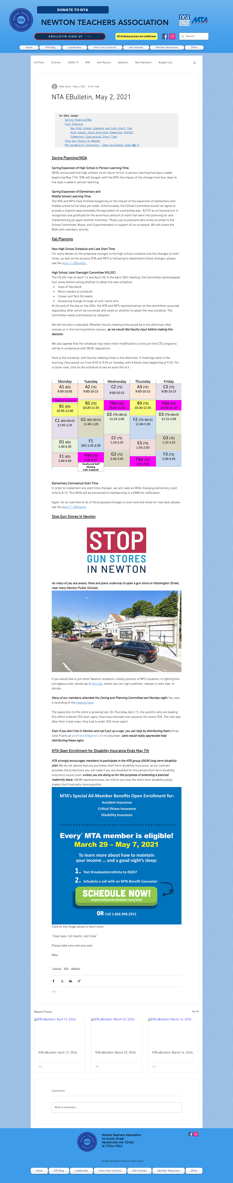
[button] (136, 47)
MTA (87, 62)
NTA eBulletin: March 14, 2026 (172, 1053)
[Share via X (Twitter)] (62, 981)
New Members (143, 62)
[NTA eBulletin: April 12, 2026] (59, 1032)
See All (195, 1011)
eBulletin (123, 62)
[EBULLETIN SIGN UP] (70, 36)
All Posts (39, 62)
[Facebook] (165, 36)
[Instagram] (172, 36)
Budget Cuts (165, 62)
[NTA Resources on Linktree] (136, 36)
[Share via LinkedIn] (70, 981)
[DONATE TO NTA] (73, 9)
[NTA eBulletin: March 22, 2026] (116, 1032)
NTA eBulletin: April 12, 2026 (58, 1053)
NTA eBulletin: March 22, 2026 (115, 1053)
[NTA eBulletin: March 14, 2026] (173, 1032)
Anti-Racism (104, 62)
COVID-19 (73, 62)
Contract (56, 62)
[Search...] (193, 36)
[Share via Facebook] (53, 981)
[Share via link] (79, 981)
